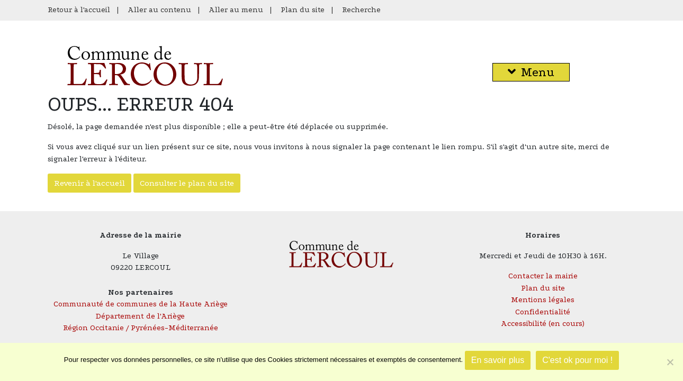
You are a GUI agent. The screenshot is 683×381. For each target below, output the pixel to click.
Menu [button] (531, 72)
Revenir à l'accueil (89, 183)
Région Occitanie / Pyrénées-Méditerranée (140, 327)
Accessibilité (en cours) (543, 323)
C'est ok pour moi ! (577, 360)
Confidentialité (542, 311)
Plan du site (303, 9)
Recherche (361, 9)
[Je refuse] (669, 362)
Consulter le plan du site (187, 183)
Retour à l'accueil (79, 9)
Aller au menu (236, 9)
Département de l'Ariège (140, 316)
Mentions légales (542, 299)
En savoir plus (498, 360)
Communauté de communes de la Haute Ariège (140, 304)
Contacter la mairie (543, 275)
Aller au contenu (159, 9)
